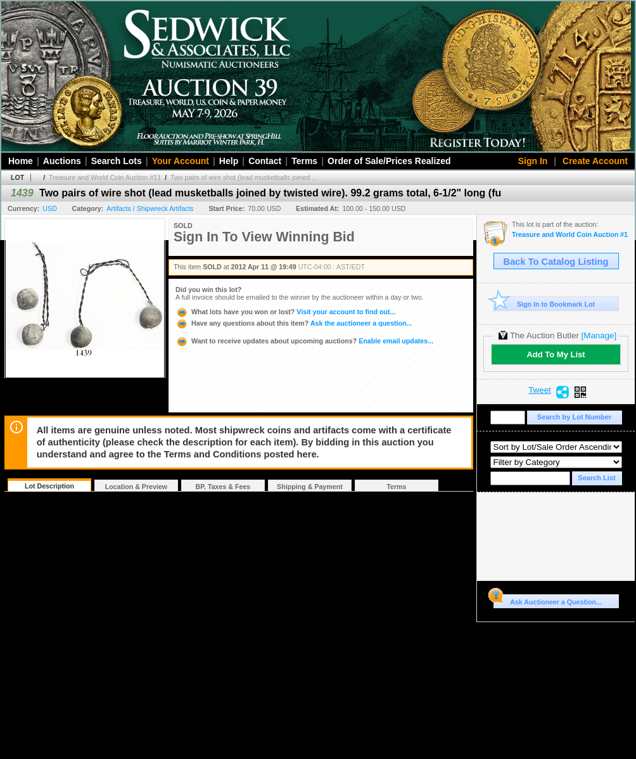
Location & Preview (136, 486)
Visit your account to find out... (285, 312)
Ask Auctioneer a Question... (547, 600)
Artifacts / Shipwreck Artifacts (149, 208)
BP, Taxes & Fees (223, 486)
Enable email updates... (304, 341)
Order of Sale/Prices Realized (389, 161)
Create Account (595, 161)
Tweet (539, 390)
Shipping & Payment (310, 486)
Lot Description (49, 486)
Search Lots (116, 161)
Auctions (62, 161)
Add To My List (555, 354)
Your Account (180, 161)
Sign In (533, 161)
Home (20, 161)
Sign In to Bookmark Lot (544, 304)
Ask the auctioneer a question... (293, 323)
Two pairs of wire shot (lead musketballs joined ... (243, 177)
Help (228, 161)
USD (49, 208)
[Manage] (599, 335)
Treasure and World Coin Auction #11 (105, 177)
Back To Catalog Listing (556, 262)
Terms (304, 161)
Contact (264, 161)
